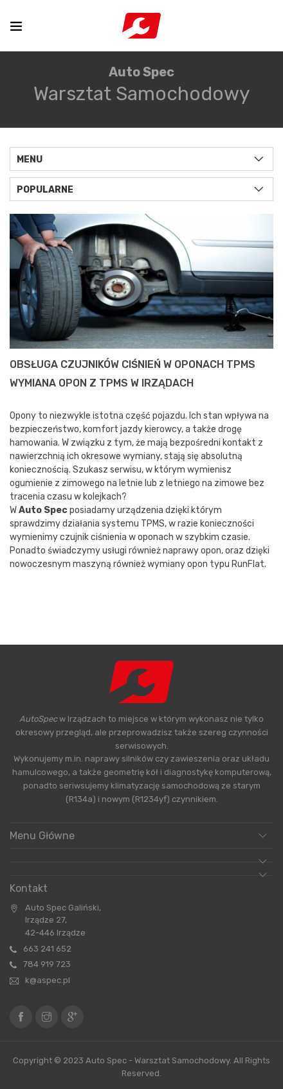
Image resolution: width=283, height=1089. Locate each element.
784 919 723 (47, 964)
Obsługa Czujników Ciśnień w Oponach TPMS (132, 364)
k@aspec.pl (47, 980)
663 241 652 (47, 949)
